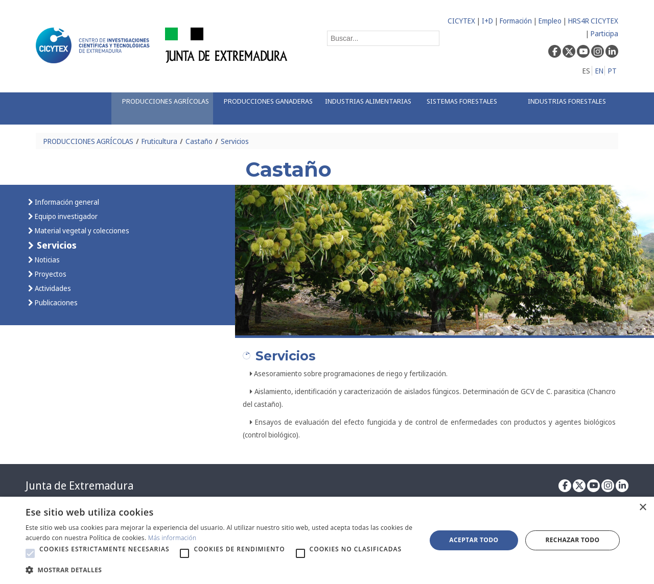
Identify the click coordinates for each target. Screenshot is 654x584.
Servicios (235, 141)
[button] (30, 553)
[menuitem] (162, 108)
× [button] (642, 508)
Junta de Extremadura (79, 485)
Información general (66, 202)
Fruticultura (159, 141)
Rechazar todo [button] (572, 540)
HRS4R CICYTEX (593, 21)
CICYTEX (461, 21)
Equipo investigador (65, 216)
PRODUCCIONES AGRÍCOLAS (88, 141)
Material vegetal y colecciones (81, 230)
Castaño (199, 141)
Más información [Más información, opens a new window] (172, 537)
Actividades (52, 288)
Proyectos (49, 274)
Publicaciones (55, 302)
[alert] (327, 540)
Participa (604, 33)
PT (612, 71)
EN (599, 71)
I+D (487, 21)
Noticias (46, 259)
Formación (516, 21)
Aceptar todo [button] (473, 540)
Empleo (550, 21)
